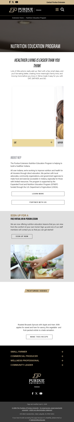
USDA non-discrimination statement (40, 410)
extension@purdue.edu (37, 420)
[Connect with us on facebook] (10, 2)
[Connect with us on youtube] (16, 2)
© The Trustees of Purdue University (25, 408)
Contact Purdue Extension (56, 2)
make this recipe (39, 337)
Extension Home (18, 18)
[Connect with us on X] (13, 2)
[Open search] (62, 10)
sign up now (22, 236)
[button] (33, 142)
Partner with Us (38, 202)
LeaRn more (38, 194)
